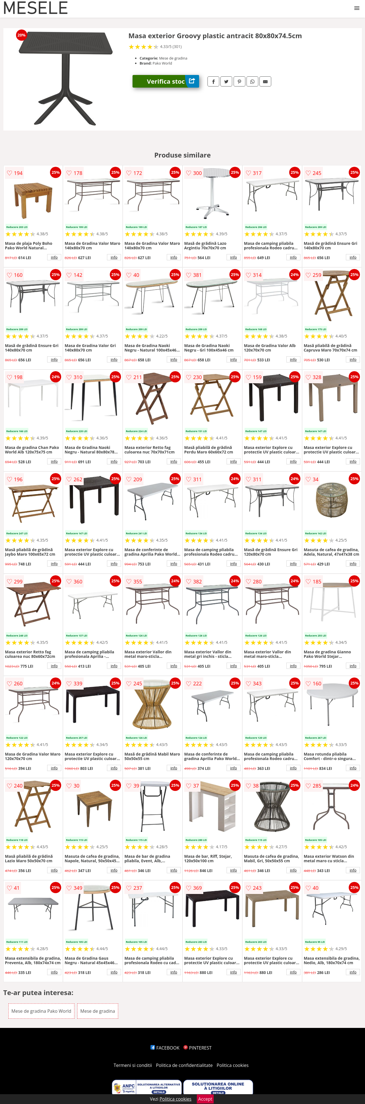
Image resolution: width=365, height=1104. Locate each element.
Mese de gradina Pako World (41, 1011)
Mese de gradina (97, 1011)
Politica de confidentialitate (184, 1065)
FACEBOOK (164, 1048)
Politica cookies (233, 1065)
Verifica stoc (173, 81)
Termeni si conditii (133, 1065)
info (54, 257)
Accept (205, 1099)
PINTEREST (197, 1048)
